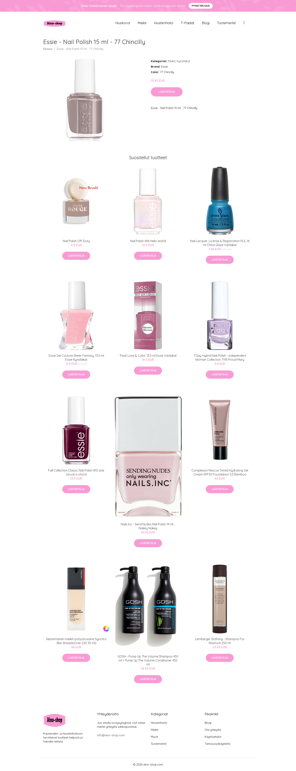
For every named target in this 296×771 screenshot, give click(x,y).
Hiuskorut (122, 23)
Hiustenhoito (163, 23)
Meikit (142, 23)
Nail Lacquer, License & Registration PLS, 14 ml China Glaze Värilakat (219, 243)
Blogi (206, 23)
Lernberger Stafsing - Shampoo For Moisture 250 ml (219, 641)
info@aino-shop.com (111, 735)
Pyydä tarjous (201, 5)
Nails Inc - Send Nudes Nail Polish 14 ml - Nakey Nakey (148, 526)
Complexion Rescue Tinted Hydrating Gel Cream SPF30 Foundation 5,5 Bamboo (219, 472)
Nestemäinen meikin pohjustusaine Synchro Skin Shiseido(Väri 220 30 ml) (76, 641)
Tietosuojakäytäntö (217, 744)
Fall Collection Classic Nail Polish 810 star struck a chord (76, 472)
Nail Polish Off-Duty (76, 241)
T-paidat (187, 23)
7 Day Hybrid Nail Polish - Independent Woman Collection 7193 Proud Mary (219, 357)
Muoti (154, 737)
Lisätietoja (167, 91)
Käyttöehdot (213, 737)
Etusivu (47, 49)
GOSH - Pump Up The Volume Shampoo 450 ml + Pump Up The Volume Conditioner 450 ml (148, 660)
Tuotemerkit (226, 23)
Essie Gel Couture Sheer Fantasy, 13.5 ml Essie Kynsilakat (76, 357)
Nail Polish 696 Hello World (148, 241)
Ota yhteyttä (213, 730)
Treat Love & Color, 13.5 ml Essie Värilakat (148, 355)
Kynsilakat (183, 61)
